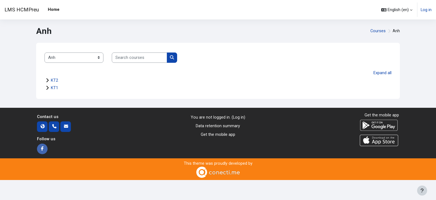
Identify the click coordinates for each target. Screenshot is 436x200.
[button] (396, 9)
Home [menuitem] (54, 9)
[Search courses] (139, 57)
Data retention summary (218, 125)
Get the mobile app (218, 134)
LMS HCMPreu (21, 10)
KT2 (54, 80)
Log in (426, 9)
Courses (378, 31)
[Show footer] (422, 191)
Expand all (382, 72)
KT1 (54, 87)
